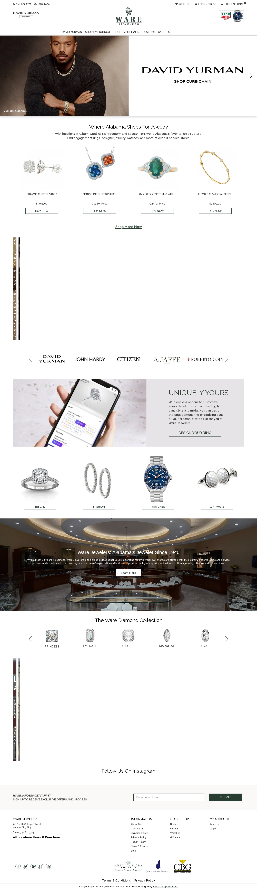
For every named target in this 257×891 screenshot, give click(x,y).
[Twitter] (25, 866)
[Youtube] (48, 866)
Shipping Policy (139, 833)
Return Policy (138, 842)
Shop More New (128, 227)
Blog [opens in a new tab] (133, 850)
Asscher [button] (129, 646)
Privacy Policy (138, 837)
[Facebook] (18, 866)
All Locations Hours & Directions (36, 837)
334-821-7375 (23, 4)
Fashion (174, 828)
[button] (169, 32)
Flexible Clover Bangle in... (215, 194)
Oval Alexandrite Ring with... (157, 194)
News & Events (139, 846)
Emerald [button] (90, 646)
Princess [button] (51, 646)
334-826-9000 (41, 4)
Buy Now (42, 211)
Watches (175, 833)
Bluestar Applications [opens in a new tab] (165, 886)
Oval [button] (205, 646)
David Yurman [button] (72, 32)
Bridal (173, 824)
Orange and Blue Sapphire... (99, 194)
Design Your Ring (195, 433)
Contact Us (137, 828)
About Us (136, 824)
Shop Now (44, 301)
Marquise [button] (167, 646)
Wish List (215, 824)
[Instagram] (40, 866)
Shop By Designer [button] (126, 32)
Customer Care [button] (153, 32)
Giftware (175, 837)
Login (213, 828)
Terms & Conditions (116, 880)
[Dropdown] (72, 32)
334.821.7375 (27, 832)
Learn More (128, 572)
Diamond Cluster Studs (42, 194)
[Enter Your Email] (168, 797)
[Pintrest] (33, 866)
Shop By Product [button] (97, 32)
